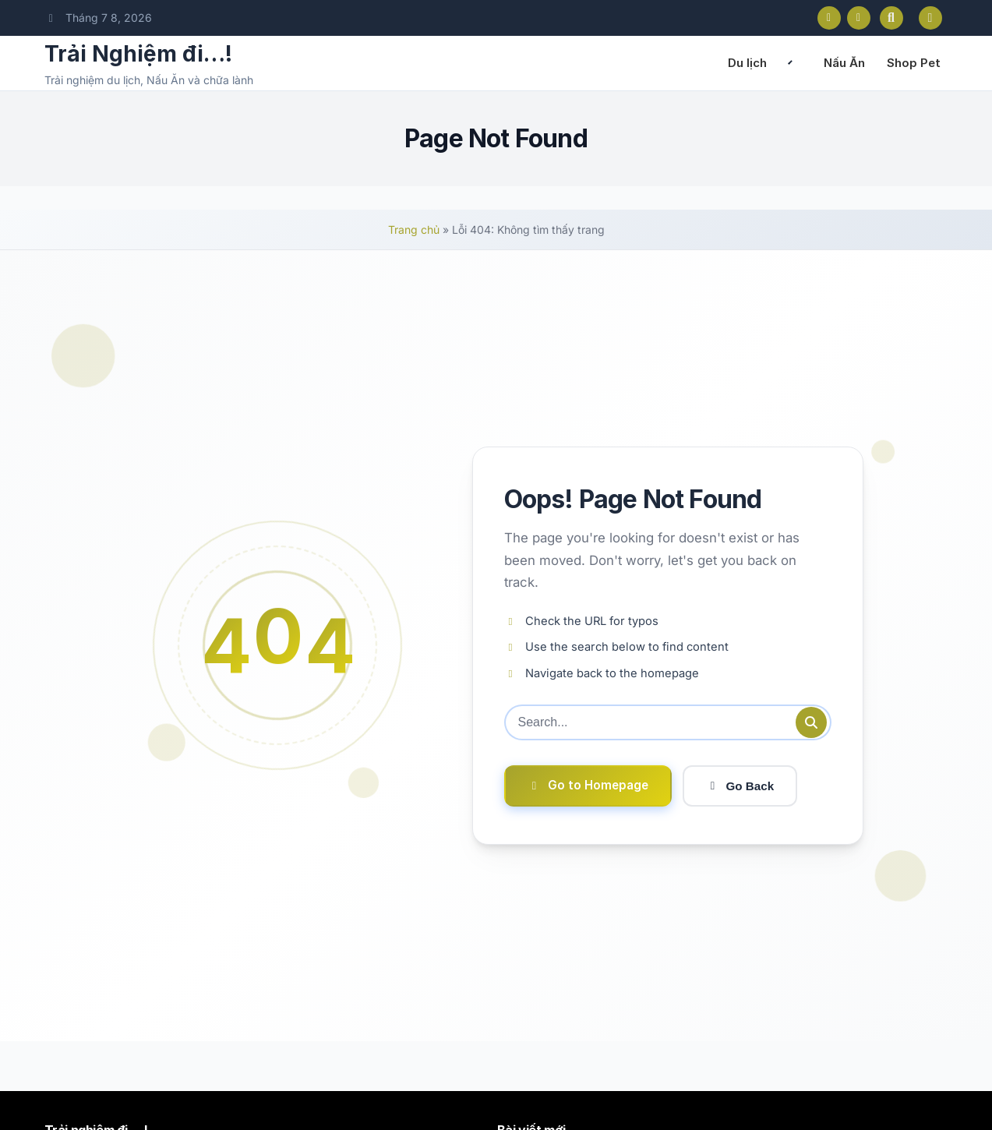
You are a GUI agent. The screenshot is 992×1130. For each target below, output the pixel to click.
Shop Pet (914, 62)
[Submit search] (811, 722)
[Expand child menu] (790, 63)
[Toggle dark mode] (930, 18)
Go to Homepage (588, 785)
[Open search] (891, 18)
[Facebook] (829, 18)
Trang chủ (414, 229)
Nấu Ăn (844, 62)
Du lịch (747, 62)
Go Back (740, 786)
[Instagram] (858, 18)
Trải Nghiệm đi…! (138, 54)
